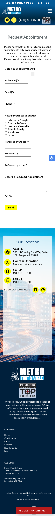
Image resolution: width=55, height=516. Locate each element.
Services (8, 447)
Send (11, 209)
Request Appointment (34, 510)
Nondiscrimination (31, 501)
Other (11, 135)
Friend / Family (16, 129)
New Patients (10, 450)
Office (7, 443)
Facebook (13, 132)
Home (7, 437)
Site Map (19, 501)
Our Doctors (10, 440)
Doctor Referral (17, 123)
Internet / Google (18, 120)
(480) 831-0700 (29, 20)
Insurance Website (18, 126)
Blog (6, 453)
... (33, 74)
